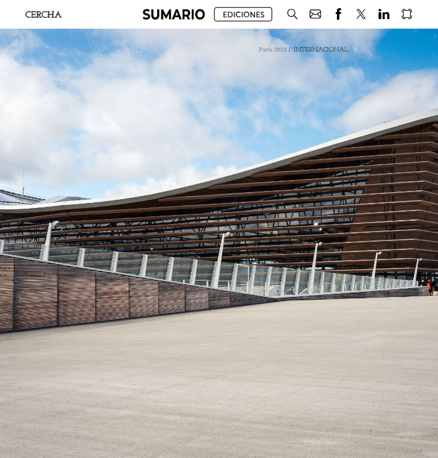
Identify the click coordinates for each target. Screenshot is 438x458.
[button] (174, 14)
